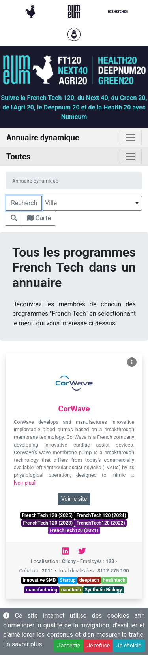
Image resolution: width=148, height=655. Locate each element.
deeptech (89, 580)
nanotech (71, 590)
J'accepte (68, 645)
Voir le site (74, 499)
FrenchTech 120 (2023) (48, 523)
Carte (39, 218)
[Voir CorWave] (132, 362)
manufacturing (41, 590)
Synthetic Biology (103, 590)
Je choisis (128, 645)
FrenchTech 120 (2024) (101, 515)
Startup (67, 580)
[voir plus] (25, 483)
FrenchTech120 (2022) (101, 523)
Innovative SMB (39, 580)
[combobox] (91, 203)
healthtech (114, 580)
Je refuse (98, 645)
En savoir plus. (23, 644)
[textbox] (92, 203)
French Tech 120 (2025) (47, 515)
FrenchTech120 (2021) (74, 530)
